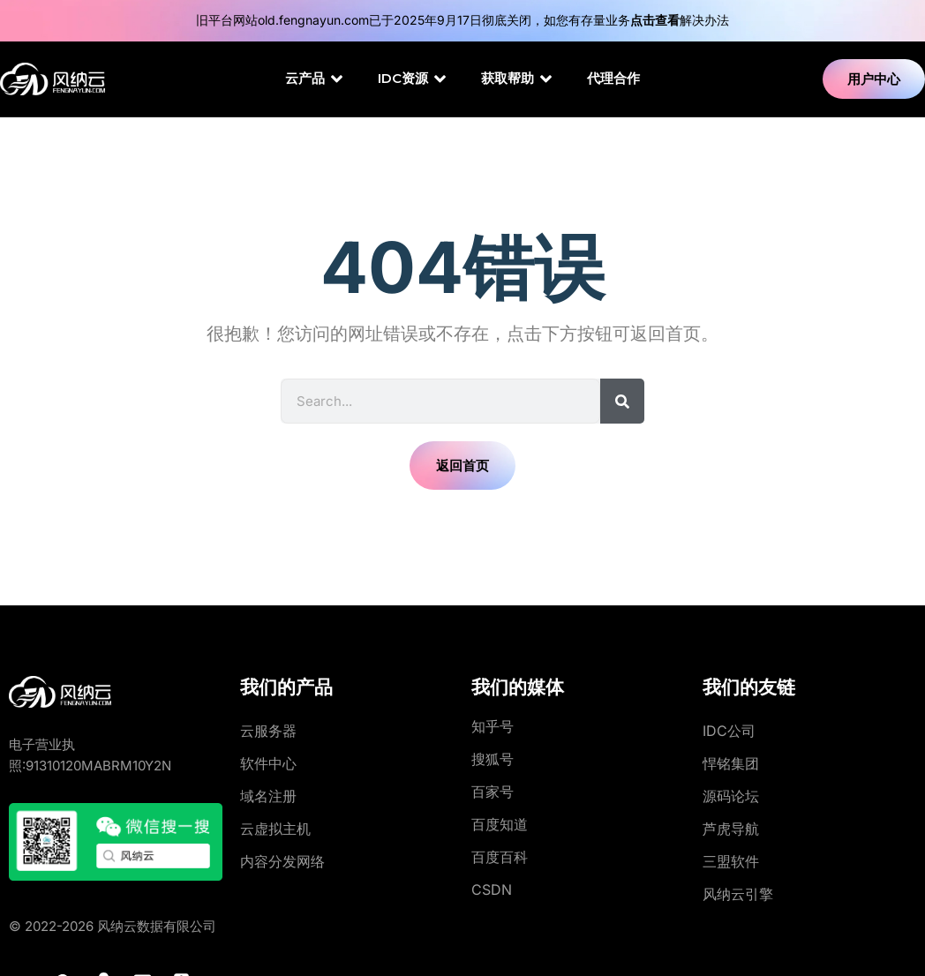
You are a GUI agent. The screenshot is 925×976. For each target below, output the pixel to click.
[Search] (622, 401)
